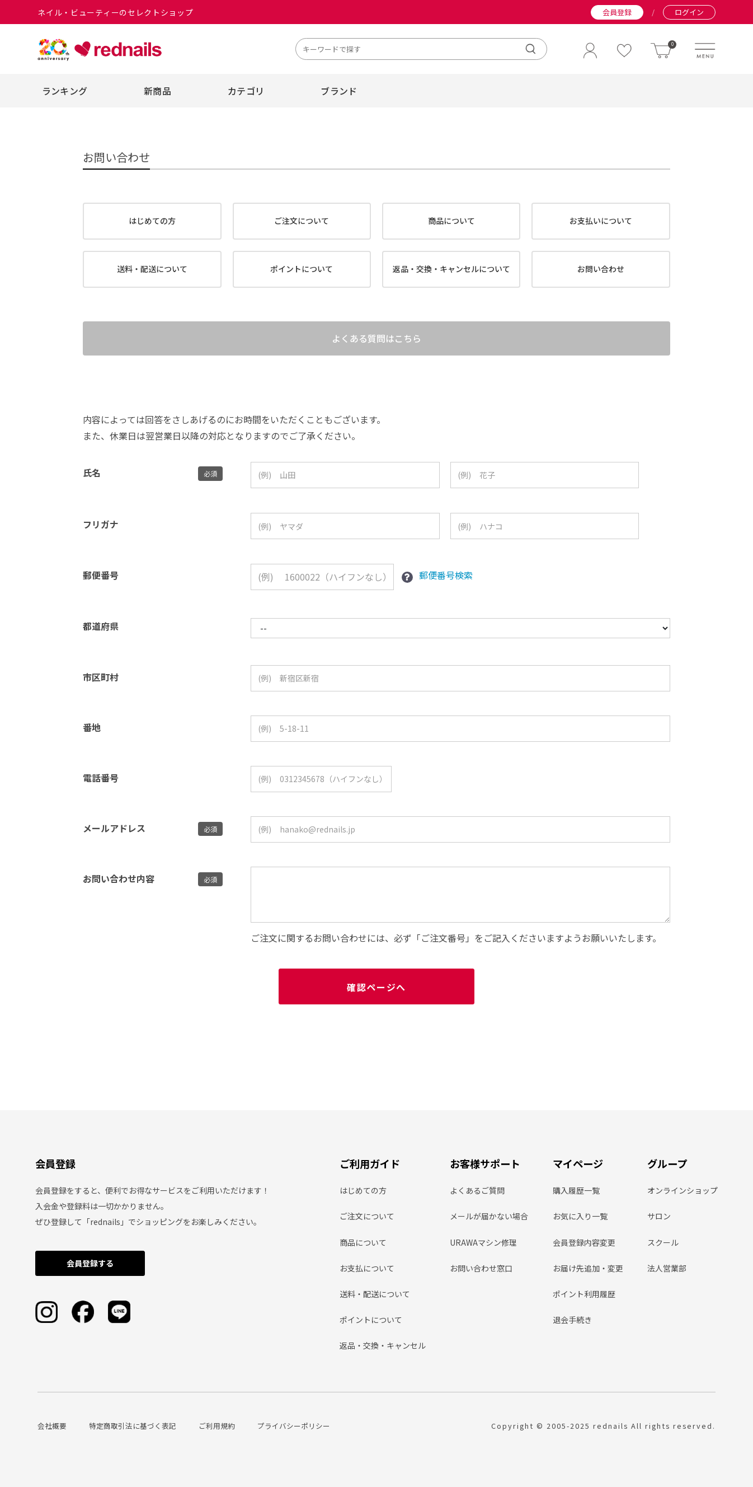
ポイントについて (301, 268)
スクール (663, 1242)
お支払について (367, 1268)
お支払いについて (601, 220)
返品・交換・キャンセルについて (451, 268)
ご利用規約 (217, 1425)
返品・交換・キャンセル (383, 1346)
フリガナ (101, 535)
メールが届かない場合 (489, 1216)
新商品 (157, 90)
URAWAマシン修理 (483, 1242)
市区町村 (101, 687)
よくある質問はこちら (376, 343)
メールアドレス (114, 839)
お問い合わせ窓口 (481, 1268)
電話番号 (101, 788)
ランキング (65, 90)
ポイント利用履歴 (584, 1293)
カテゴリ (246, 90)
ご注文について (301, 220)
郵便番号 (101, 586)
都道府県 (101, 636)
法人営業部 (666, 1268)
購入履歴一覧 (576, 1190)
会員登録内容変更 (584, 1242)
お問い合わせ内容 (118, 889)
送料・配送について (152, 268)
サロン (659, 1216)
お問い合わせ (600, 268)
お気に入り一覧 (580, 1216)
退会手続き (572, 1320)
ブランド (339, 90)
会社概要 (52, 1425)
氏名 (92, 484)
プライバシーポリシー (293, 1425)
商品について (451, 220)
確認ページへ (376, 997)
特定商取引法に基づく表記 (132, 1425)
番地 (92, 738)
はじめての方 (152, 220)
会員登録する (90, 1263)
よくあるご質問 (477, 1190)
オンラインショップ (682, 1190)
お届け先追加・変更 (588, 1268)
